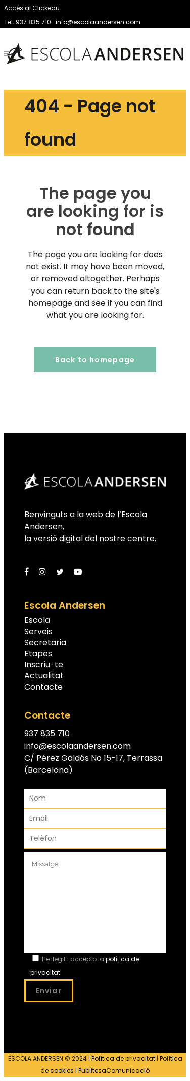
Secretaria (45, 642)
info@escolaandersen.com (98, 22)
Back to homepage (95, 360)
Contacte (43, 687)
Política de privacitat (123, 1058)
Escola (37, 620)
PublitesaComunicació (114, 1070)
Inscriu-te (43, 664)
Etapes (38, 653)
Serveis (38, 631)
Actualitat (44, 675)
